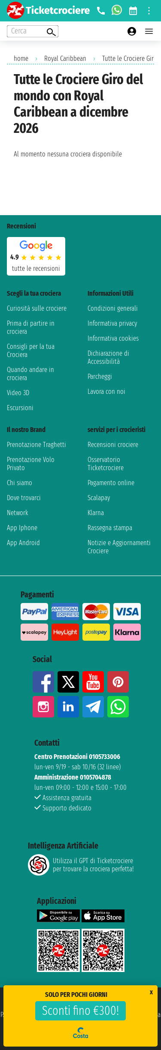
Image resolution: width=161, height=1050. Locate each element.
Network (17, 513)
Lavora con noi (106, 391)
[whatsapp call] (117, 11)
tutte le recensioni (36, 268)
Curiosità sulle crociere (37, 308)
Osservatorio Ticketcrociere (106, 464)
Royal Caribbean (65, 58)
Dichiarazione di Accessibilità (108, 357)
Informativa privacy (112, 323)
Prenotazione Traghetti (36, 445)
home (21, 58)
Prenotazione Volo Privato (31, 464)
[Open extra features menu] (32, 31)
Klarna (96, 513)
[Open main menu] (149, 31)
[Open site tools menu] (149, 11)
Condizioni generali (113, 308)
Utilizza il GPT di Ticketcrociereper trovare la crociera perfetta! (81, 865)
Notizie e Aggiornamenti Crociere (119, 547)
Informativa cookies (113, 338)
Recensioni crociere (113, 445)
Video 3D (18, 393)
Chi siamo (19, 483)
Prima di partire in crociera (31, 327)
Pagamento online (111, 483)
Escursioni (20, 408)
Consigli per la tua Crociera (31, 350)
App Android (23, 543)
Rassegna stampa (110, 528)
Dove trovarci (24, 498)
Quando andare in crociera (30, 374)
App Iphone (22, 528)
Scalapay (99, 498)
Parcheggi (100, 376)
